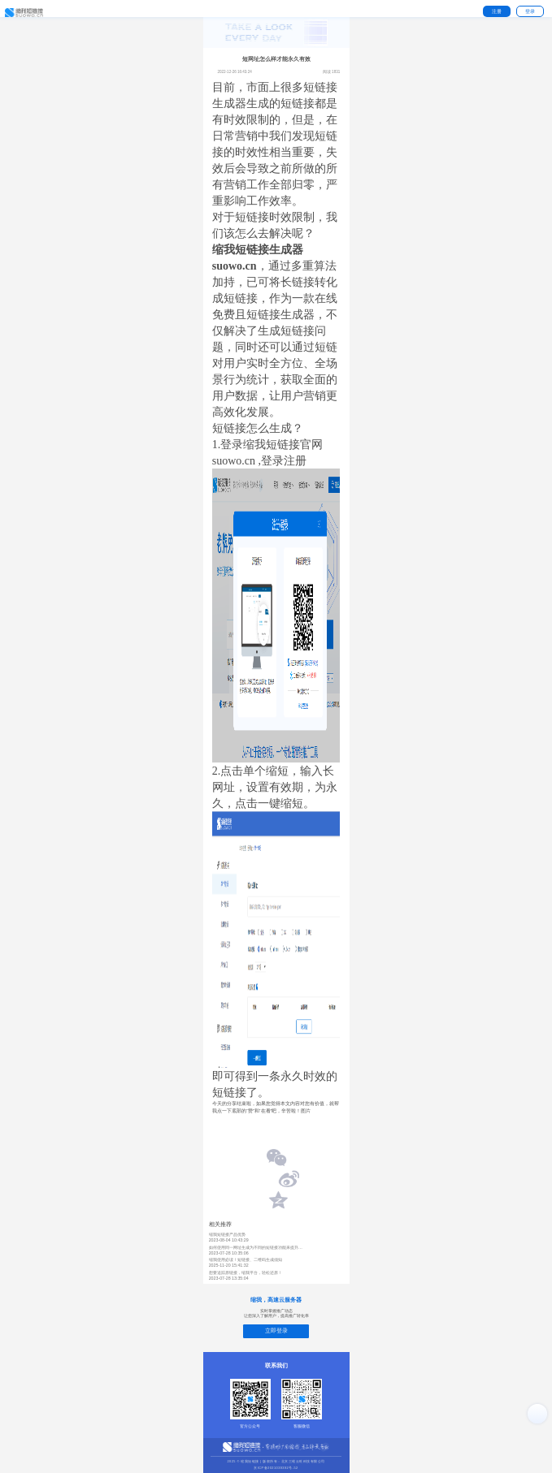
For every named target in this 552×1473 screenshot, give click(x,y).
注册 (497, 11)
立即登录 (276, 1330)
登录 (530, 11)
